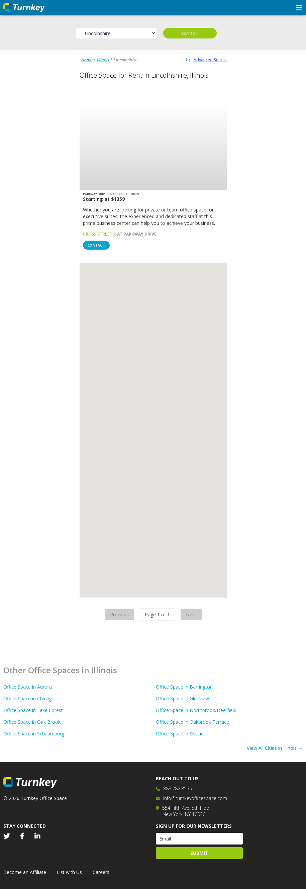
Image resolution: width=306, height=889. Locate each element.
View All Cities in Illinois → (275, 748)
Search (189, 33)
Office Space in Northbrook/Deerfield (196, 710)
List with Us (69, 872)
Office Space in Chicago (29, 698)
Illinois (103, 60)
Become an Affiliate (24, 872)
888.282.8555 (177, 788)
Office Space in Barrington (184, 687)
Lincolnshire (125, 60)
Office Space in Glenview (182, 698)
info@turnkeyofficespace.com (195, 798)
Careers (101, 872)
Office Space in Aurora (27, 687)
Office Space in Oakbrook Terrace (192, 722)
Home (86, 60)
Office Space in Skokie (180, 733)
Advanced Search (206, 60)
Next (191, 614)
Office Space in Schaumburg (33, 733)
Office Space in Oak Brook (32, 722)
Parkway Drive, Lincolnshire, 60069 (111, 194)
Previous (119, 614)
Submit (199, 853)
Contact (96, 245)
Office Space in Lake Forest (33, 710)
